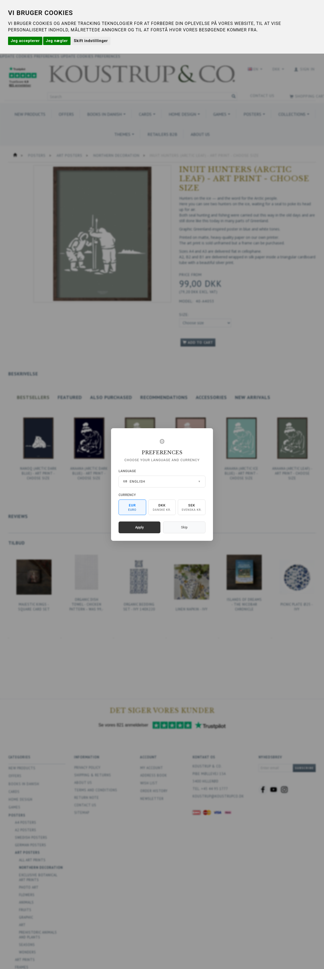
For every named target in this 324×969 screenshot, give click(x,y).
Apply (139, 527)
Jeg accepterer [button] (25, 41)
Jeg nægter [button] (57, 41)
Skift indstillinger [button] (91, 41)
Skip (184, 527)
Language (127, 471)
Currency (127, 495)
